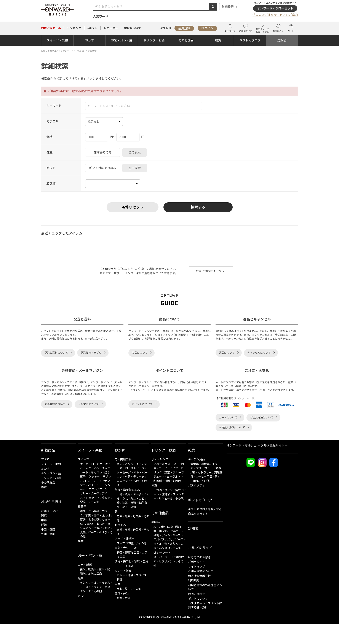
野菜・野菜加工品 (128, 552)
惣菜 (119, 598)
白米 (83, 569)
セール (51, 28)
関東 (44, 515)
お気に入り (278, 28)
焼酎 (178, 490)
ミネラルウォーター (166, 464)
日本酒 (158, 490)
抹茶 (107, 528)
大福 (83, 532)
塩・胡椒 (159, 527)
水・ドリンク (159, 459)
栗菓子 (84, 502)
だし (170, 539)
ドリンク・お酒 (154, 40)
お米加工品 (95, 573)
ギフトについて (198, 598)
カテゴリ (52, 121)
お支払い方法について (232, 427)
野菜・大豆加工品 (126, 548)
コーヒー (164, 468)
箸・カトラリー (202, 472)
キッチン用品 (196, 459)
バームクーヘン (90, 468)
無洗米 (92, 569)
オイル (158, 543)
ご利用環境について (200, 571)
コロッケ (122, 481)
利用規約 (193, 580)
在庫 (49, 152)
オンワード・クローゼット (275, 8)
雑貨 (218, 40)
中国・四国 (48, 529)
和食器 (205, 464)
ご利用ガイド (245, 28)
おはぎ (103, 532)
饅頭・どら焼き (90, 511)
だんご (92, 532)
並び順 (51, 183)
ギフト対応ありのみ (102, 168)
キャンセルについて (259, 352)
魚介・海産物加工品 (127, 489)
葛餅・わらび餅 (90, 519)
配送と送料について (56, 352)
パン (81, 596)
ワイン (168, 490)
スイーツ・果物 (57, 40)
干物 (119, 494)
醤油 (178, 527)
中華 (117, 584)
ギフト (51, 168)
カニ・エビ (137, 498)
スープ (121, 543)
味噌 (170, 527)
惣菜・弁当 (122, 593)
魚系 (127, 516)
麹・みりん (171, 543)
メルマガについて (88, 404)
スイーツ (83, 459)
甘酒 (167, 481)
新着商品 (48, 450)
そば (93, 582)
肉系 (119, 516)
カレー (121, 575)
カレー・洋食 (123, 570)
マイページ (229, 28)
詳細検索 (228, 6)
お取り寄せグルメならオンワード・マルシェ (62, 51)
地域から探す (132, 28)
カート (291, 28)
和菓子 (82, 506)
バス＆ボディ (196, 485)
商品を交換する (198, 513)
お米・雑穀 (85, 564)
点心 (119, 589)
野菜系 (137, 516)
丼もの (134, 481)
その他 (95, 502)
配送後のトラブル (91, 352)
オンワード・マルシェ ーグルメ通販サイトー (257, 445)
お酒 (154, 485)
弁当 (127, 598)
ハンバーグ (132, 464)
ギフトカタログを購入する (205, 509)
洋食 (130, 575)
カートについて (228, 417)
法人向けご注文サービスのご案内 (275, 15)
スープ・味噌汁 (124, 538)
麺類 (80, 578)
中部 (44, 520)
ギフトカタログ (250, 40)
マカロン (96, 472)
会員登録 (184, 28)
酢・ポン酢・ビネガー (168, 531)
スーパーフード (163, 557)
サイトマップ (196, 566)
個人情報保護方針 (199, 576)
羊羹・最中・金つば (97, 515)
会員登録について (55, 404)
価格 (49, 137)
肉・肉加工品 (123, 459)
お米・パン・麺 (121, 40)
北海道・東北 (49, 511)
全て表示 (135, 152)
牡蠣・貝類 (129, 502)
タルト (106, 497)
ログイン (207, 28)
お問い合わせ (196, 594)
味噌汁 (131, 543)
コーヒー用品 (203, 476)
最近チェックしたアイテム (262, 28)
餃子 (127, 589)
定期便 (281, 40)
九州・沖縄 (48, 534)
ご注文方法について (261, 417)
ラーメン (85, 587)
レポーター (111, 28)
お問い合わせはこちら (210, 271)
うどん (84, 582)
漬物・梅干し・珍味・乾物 (131, 561)
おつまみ (120, 525)
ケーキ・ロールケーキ (94, 464)
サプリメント (167, 561)
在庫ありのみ (103, 152)
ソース (179, 539)
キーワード (54, 106)
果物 (80, 541)
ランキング (74, 28)
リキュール (166, 498)
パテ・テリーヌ (134, 476)
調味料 (155, 522)
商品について (139, 352)
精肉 (119, 464)
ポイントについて (142, 404)
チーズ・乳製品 (124, 566)
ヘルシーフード (161, 552)
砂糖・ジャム (162, 535)
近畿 (44, 524)
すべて (45, 459)
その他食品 (185, 40)
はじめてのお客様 (199, 557)
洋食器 (194, 464)
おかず (89, 40)
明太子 (137, 494)
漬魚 (127, 494)
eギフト (92, 28)
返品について (227, 352)
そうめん (104, 582)
